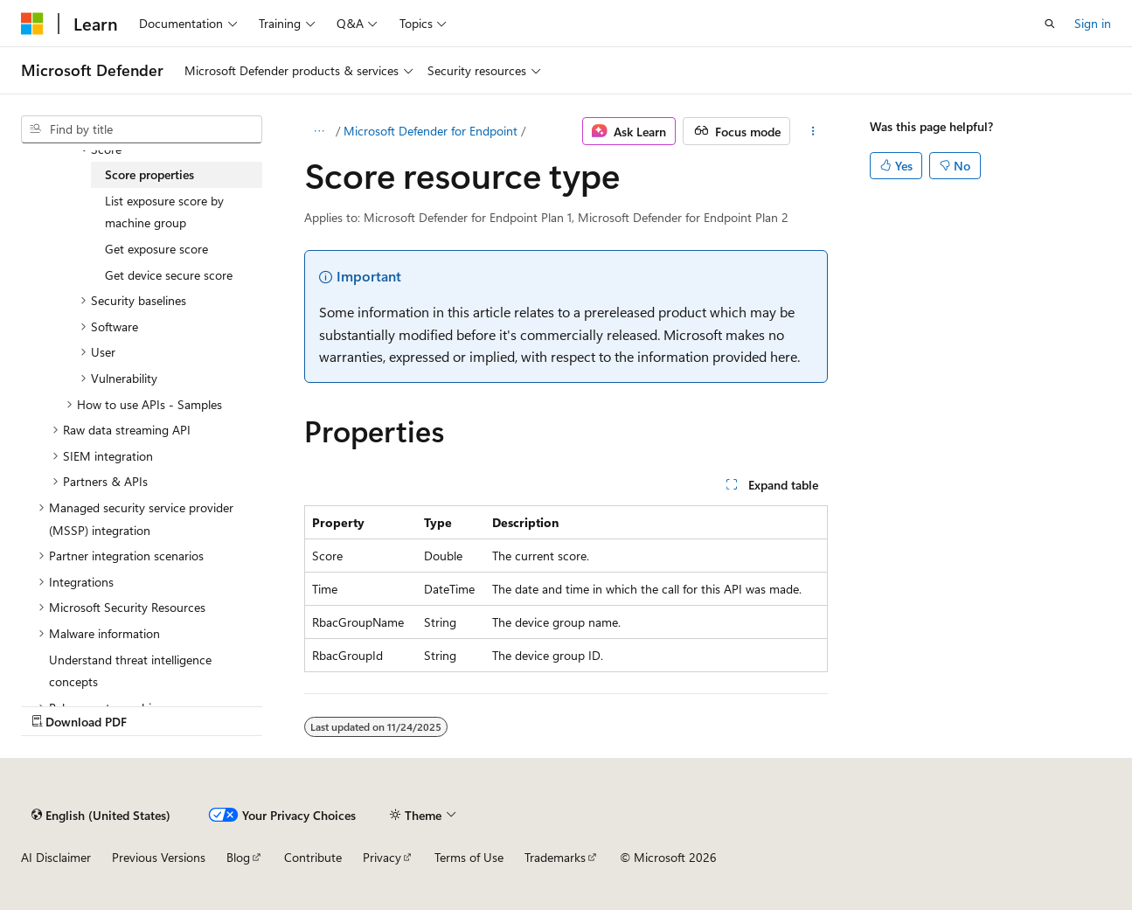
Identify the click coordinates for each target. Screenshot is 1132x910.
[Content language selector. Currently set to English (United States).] (101, 815)
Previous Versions (158, 857)
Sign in (1092, 23)
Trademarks (555, 857)
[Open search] (1049, 23)
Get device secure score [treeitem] (169, 275)
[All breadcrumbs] (319, 131)
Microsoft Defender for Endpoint (430, 130)
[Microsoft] (32, 23)
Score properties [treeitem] (149, 174)
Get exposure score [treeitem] (156, 248)
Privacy (382, 857)
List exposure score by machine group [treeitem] (164, 212)
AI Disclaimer (56, 857)
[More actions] (812, 131)
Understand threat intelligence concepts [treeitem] (130, 671)
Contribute (313, 857)
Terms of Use (468, 857)
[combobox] (141, 129)
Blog (238, 857)
